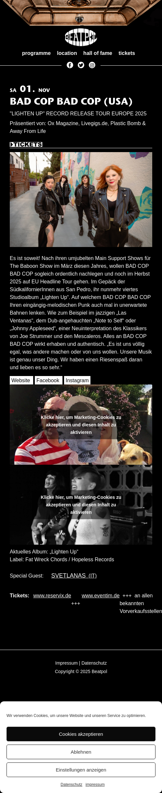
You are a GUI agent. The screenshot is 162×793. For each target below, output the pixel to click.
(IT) (72, 575)
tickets (126, 53)
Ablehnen (81, 752)
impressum (95, 784)
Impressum (66, 663)
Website (20, 380)
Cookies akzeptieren (81, 734)
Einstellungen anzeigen (81, 770)
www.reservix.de (52, 595)
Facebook (47, 380)
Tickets (26, 145)
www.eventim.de (101, 595)
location (67, 53)
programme (36, 53)
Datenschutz (71, 784)
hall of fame (97, 53)
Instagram (77, 380)
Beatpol (99, 671)
